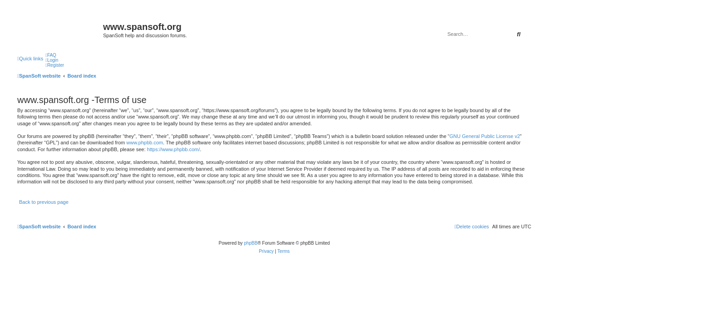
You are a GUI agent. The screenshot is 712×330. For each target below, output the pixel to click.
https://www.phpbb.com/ (173, 149)
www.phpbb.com (144, 142)
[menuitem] (50, 55)
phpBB (250, 243)
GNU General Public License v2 (485, 136)
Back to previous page (44, 202)
